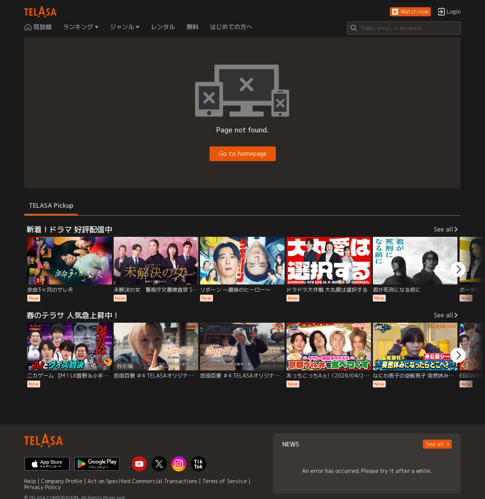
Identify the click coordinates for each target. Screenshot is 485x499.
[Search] (404, 28)
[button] (410, 12)
